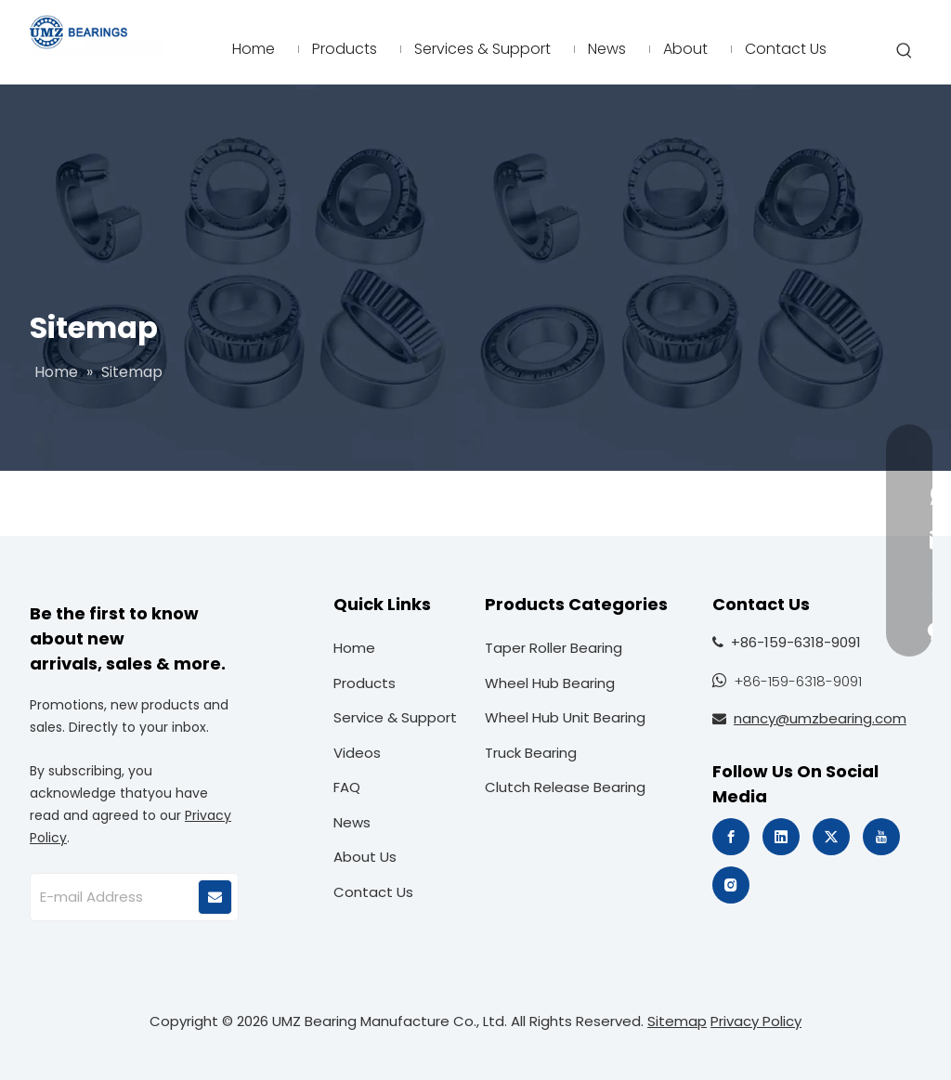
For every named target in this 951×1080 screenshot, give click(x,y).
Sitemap (677, 1021)
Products (364, 683)
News (352, 822)
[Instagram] (730, 885)
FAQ (346, 787)
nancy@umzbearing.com (820, 718)
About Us (365, 856)
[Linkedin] (781, 836)
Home (354, 647)
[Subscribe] (215, 897)
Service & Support (395, 717)
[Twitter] (831, 836)
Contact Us (373, 892)
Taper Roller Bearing (553, 647)
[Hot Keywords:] (904, 51)
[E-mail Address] (113, 897)
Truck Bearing (531, 752)
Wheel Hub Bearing (550, 683)
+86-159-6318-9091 (798, 681)
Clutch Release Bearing (565, 787)
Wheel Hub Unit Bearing (565, 717)
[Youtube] (881, 836)
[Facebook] (730, 836)
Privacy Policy (755, 1021)
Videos (357, 752)
